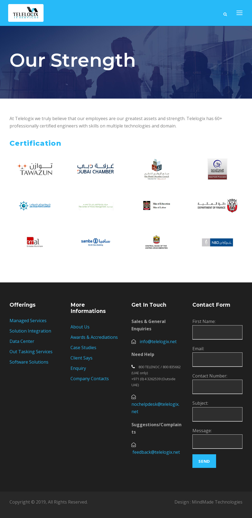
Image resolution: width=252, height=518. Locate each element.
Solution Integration (30, 331)
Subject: (200, 403)
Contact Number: (209, 376)
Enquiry (78, 368)
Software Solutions (29, 362)
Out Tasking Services (31, 352)
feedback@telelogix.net (156, 452)
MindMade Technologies (217, 502)
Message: (202, 431)
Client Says (81, 358)
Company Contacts (89, 379)
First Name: (204, 321)
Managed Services (28, 321)
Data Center (22, 341)
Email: (198, 349)
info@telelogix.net (158, 342)
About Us (80, 327)
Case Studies (83, 348)
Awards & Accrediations (94, 337)
